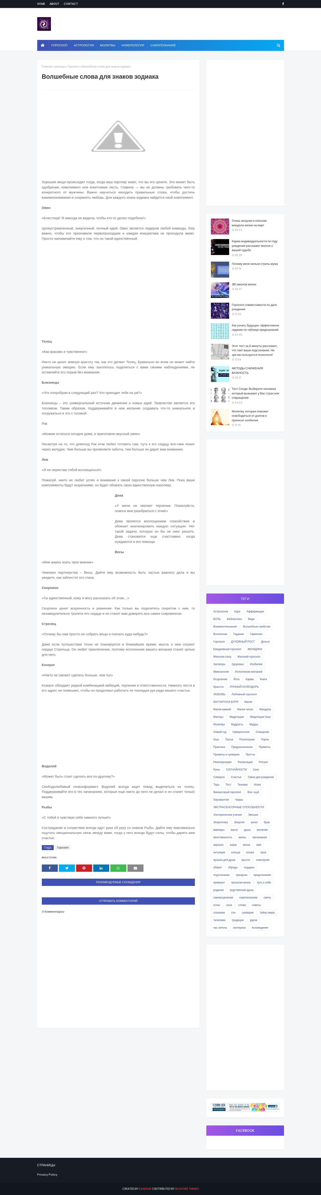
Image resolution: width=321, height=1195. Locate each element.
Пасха (229, 739)
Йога (236, 679)
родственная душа (241, 890)
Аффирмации (255, 611)
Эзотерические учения (227, 815)
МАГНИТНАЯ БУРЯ (225, 702)
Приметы (265, 747)
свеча (267, 897)
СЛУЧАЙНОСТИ (236, 769)
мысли (245, 860)
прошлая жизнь (241, 882)
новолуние (263, 860)
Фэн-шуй (253, 792)
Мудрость (237, 724)
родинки (218, 890)
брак (267, 822)
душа (247, 830)
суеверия (247, 912)
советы (256, 905)
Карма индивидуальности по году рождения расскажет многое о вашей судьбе (255, 245)
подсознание (221, 875)
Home (41, 4)
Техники (242, 784)
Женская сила (222, 657)
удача (253, 920)
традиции (238, 920)
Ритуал (263, 762)
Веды (251, 619)
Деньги (265, 641)
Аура (237, 611)
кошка (250, 852)
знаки (233, 845)
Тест (228, 784)
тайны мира (267, 912)
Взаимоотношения (225, 626)
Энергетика (220, 822)
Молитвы (219, 724)
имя (258, 845)
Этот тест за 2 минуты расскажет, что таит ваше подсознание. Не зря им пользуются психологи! (255, 350)
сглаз (216, 905)
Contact (71, 4)
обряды (233, 867)
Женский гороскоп (248, 657)
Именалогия (221, 672)
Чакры (239, 800)
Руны (216, 769)
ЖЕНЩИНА (254, 649)
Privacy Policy (47, 1174)
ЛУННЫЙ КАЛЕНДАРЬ (244, 687)
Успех (257, 784)
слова (242, 905)
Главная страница (53, 66)
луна (263, 852)
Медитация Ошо (260, 717)
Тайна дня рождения (261, 777)
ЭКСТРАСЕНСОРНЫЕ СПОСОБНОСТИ (238, 807)
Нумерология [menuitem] (133, 45)
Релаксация (245, 762)
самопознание (248, 897)
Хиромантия (221, 800)
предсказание (262, 875)
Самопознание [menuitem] (163, 45)
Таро (216, 784)
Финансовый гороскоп (227, 792)
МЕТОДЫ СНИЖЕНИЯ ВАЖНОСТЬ (247, 370)
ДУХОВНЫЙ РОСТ (243, 641)
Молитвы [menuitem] (107, 45)
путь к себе (264, 882)
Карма (250, 679)
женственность (222, 837)
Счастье (236, 777)
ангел (254, 822)
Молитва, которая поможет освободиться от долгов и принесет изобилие (250, 415)
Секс (256, 769)
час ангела (220, 927)
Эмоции (253, 815)
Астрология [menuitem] (84, 45)
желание (262, 830)
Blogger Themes (187, 1189)
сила (229, 905)
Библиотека (234, 619)
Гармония (256, 634)
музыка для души (224, 860)
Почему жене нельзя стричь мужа (255, 264)
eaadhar (145, 1189)
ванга (234, 830)
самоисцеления (223, 897)
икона (246, 845)
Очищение (262, 732)
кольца (235, 852)
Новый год (220, 732)
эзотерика (239, 927)
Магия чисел (245, 709)
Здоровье (237, 664)
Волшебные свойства (256, 626)
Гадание (238, 634)
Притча (250, 754)
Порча (265, 739)
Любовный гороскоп (244, 694)
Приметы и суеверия (226, 754)
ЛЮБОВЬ (219, 694)
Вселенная (220, 634)
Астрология (220, 611)
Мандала (265, 709)
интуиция (219, 852)
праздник (241, 875)
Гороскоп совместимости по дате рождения (254, 307)
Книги (263, 679)
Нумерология (241, 732)
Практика (219, 747)
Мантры (218, 717)
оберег (217, 867)
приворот (219, 882)
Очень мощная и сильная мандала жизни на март (249, 223)
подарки (249, 867)
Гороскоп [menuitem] (59, 45)
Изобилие (256, 664)
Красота (218, 687)
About (54, 4)
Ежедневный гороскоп (227, 649)
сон (233, 912)
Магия (248, 702)
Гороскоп (73, 66)
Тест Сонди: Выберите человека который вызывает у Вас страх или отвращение (255, 393)
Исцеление (220, 679)
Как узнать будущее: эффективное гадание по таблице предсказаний (255, 327)
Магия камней (222, 709)
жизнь (242, 837)
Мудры (253, 724)
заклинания (259, 837)
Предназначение (241, 747)
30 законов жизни (244, 284)
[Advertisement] (118, 292)
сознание (219, 912)
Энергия (239, 822)
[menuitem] (42, 45)
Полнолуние (247, 739)
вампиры (219, 830)
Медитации (237, 717)
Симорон (219, 777)
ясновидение (260, 927)
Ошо (216, 739)
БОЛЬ (217, 619)
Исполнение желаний (248, 672)
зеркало (218, 845)
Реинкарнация (222, 762)
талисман (219, 920)
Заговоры (219, 664)
